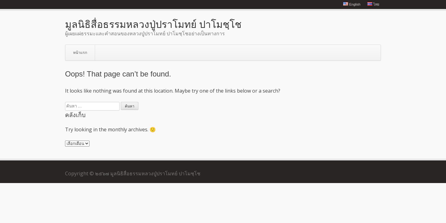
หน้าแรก (80, 52)
